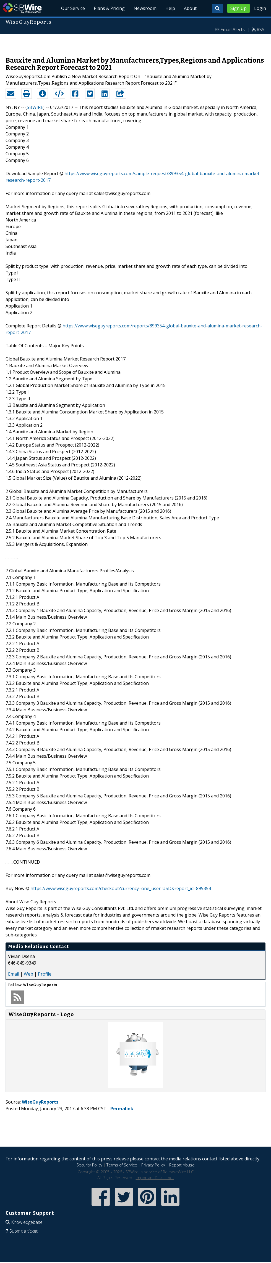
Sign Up (238, 8)
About (190, 8)
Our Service (73, 8)
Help (170, 8)
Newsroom (145, 8)
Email (13, 974)
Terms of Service (121, 1165)
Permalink (121, 1109)
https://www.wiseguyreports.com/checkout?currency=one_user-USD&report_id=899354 (120, 888)
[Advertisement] (135, 42)
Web (28, 974)
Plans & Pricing (109, 8)
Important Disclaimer (155, 1177)
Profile (44, 974)
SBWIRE (35, 107)
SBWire (22, 8)
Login (260, 8)
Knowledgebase (27, 1222)
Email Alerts (232, 29)
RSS (260, 29)
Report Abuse (182, 1165)
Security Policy (89, 1165)
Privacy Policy (153, 1165)
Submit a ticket (23, 1231)
